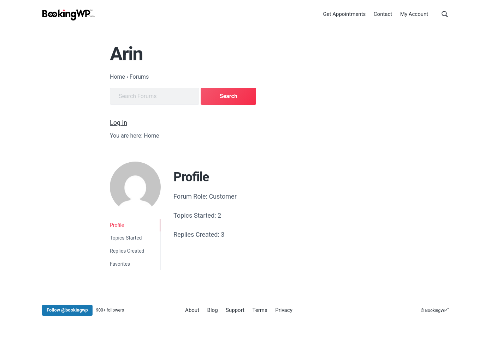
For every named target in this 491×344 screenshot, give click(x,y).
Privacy (283, 310)
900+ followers (110, 310)
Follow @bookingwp (67, 310)
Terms (260, 310)
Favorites (120, 264)
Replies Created (127, 251)
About (192, 310)
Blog (212, 310)
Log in (118, 122)
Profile (117, 225)
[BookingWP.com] (68, 15)
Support (235, 310)
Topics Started (126, 238)
